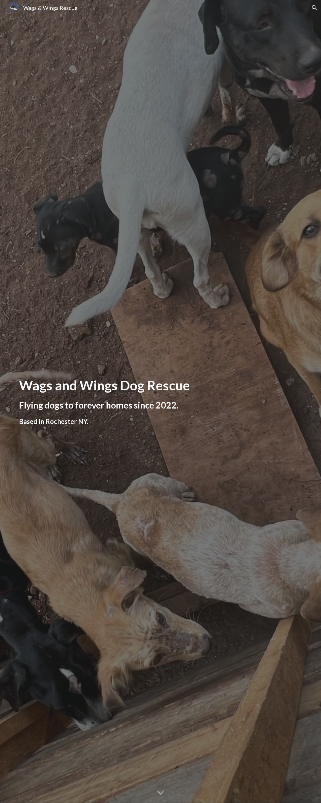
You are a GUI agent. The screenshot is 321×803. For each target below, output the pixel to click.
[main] (111, 401)
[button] (314, 7)
